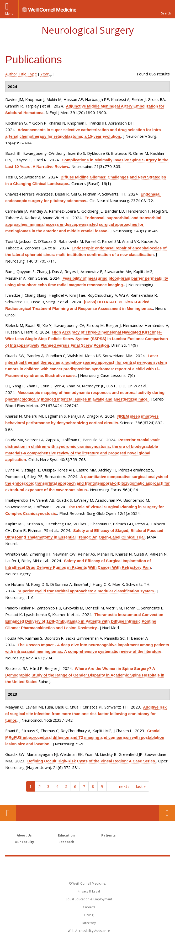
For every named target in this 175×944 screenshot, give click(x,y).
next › (124, 786)
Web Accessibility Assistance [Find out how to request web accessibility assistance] (89, 930)
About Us (24, 835)
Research (66, 842)
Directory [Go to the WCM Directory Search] (89, 923)
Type (32, 73)
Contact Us (167, 813)
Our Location (8, 813)
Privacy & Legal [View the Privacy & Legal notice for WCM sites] (89, 891)
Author (11, 73)
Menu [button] (9, 13)
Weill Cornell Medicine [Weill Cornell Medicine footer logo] (87, 864)
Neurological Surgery (87, 30)
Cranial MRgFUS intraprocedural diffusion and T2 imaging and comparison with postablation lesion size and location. (84, 737)
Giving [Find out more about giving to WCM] (88, 915)
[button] (166, 9)
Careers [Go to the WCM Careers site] (89, 907)
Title (22, 73)
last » (141, 786)
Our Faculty (24, 842)
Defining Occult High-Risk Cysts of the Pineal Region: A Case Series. (91, 761)
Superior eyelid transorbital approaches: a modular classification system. (86, 591)
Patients (108, 835)
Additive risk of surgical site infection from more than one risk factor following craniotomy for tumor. (86, 713)
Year (44, 73)
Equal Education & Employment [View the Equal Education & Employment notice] (89, 899)
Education (66, 835)
